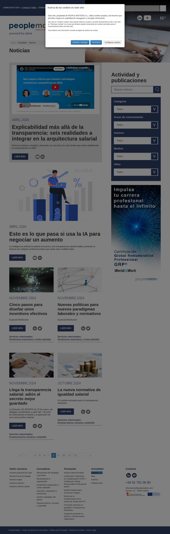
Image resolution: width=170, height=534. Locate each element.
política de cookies (91, 30)
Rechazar (96, 42)
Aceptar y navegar (80, 42)
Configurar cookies (112, 42)
